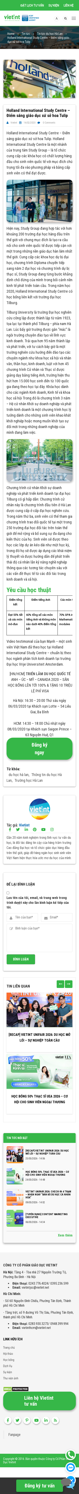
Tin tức (26, 33)
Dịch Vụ (7, 1366)
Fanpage (14, 1435)
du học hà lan (19, 774)
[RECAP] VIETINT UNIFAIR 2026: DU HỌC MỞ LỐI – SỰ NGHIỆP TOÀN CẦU (39, 1037)
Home (11, 33)
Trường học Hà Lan (29, 780)
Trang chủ (9, 1347)
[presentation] (60, 984)
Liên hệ (69, 5)
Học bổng (8, 1360)
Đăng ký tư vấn (40, 1486)
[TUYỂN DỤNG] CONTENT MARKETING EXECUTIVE (46, 1216)
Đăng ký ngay (40, 748)
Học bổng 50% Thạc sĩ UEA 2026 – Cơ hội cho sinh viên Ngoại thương (39, 1099)
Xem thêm (65, 1235)
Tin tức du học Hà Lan (50, 33)
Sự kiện (53, 5)
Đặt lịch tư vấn (32, 5)
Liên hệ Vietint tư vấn (39, 1401)
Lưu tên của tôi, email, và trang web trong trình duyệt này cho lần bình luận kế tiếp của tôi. (38, 902)
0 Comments (49, 122)
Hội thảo (8, 1353)
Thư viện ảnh (10, 1378)
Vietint (14, 122)
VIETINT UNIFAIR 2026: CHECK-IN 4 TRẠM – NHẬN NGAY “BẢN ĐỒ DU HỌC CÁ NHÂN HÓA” (48, 1194)
